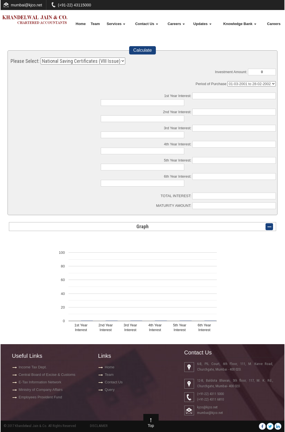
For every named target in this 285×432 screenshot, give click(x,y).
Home (81, 24)
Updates (202, 24)
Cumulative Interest (251, 83)
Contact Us (146, 24)
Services (116, 24)
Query (109, 390)
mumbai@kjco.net (26, 5)
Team (95, 24)
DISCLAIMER (99, 426)
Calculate (142, 50)
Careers (176, 24)
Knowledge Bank (239, 24)
